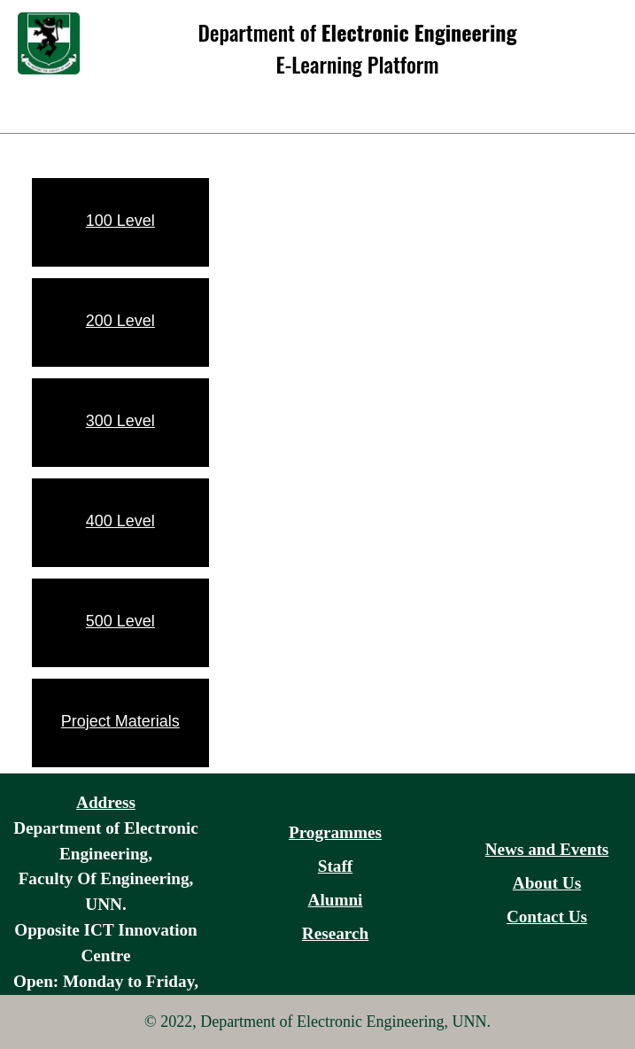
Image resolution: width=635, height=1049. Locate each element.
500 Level (120, 621)
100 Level (120, 220)
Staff (335, 866)
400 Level (120, 521)
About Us (547, 883)
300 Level (120, 421)
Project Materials (120, 721)
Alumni (335, 899)
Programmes (335, 832)
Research (335, 933)
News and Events (547, 849)
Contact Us (547, 916)
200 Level (120, 321)
